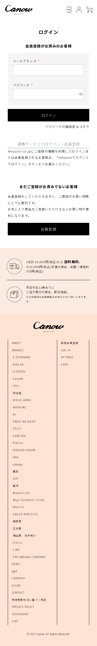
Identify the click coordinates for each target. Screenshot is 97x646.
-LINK (16, 550)
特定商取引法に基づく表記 (29, 600)
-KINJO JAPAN (21, 400)
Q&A (14, 571)
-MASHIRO (19, 407)
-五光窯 (16, 528)
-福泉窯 (16, 521)
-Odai (15, 457)
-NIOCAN (18, 364)
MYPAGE (79, 10)
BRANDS (17, 350)
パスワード (23, 85)
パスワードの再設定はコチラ (67, 126)
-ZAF (15, 478)
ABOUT (16, 343)
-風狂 (15, 471)
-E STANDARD (21, 357)
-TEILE (16, 428)
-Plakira (17, 443)
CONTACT (18, 592)
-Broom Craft (21, 493)
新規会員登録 (69, 343)
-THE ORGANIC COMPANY (29, 557)
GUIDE (16, 585)
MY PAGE (67, 357)
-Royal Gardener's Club (28, 500)
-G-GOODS (19, 371)
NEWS (16, 564)
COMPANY (18, 578)
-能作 (15, 485)
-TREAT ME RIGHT (24, 421)
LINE (15, 621)
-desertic (18, 507)
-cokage (17, 464)
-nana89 (17, 379)
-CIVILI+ (17, 543)
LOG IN (66, 350)
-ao (14, 414)
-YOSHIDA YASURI (24, 450)
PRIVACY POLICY (23, 607)
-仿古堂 (16, 393)
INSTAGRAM (20, 614)
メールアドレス (27, 61)
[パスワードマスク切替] (81, 93)
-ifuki (16, 386)
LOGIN (68, 10)
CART (89, 10)
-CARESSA (19, 436)
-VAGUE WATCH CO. (25, 514)
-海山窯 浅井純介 (24, 535)
